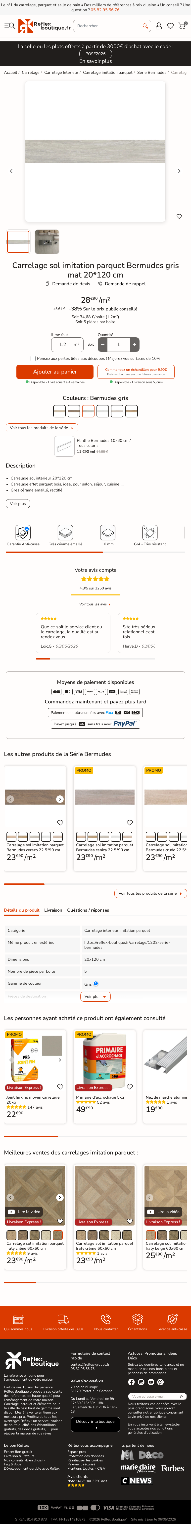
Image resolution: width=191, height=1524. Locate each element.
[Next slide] (179, 171)
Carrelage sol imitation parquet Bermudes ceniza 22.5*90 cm (104, 847)
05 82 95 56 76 (105, 10)
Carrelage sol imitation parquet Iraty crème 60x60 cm (104, 1246)
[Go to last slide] (11, 171)
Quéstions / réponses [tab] (88, 910)
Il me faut (59, 334)
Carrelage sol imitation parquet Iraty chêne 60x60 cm (35, 1246)
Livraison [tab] (53, 910)
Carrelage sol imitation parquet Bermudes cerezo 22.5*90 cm (35, 847)
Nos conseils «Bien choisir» (24, 1460)
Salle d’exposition (87, 1380)
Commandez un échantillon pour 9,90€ (136, 372)
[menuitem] (18, 241)
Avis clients (77, 1476)
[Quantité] (118, 345)
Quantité (105, 334)
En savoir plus (95, 61)
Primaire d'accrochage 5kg (100, 1097)
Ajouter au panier (55, 372)
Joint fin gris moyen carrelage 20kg (33, 1100)
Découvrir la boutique (95, 1421)
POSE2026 (96, 54)
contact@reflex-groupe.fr (90, 1364)
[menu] (10, 26)
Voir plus (18, 503)
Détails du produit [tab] (21, 910)
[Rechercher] (112, 26)
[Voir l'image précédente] (10, 799)
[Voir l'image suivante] (60, 799)
